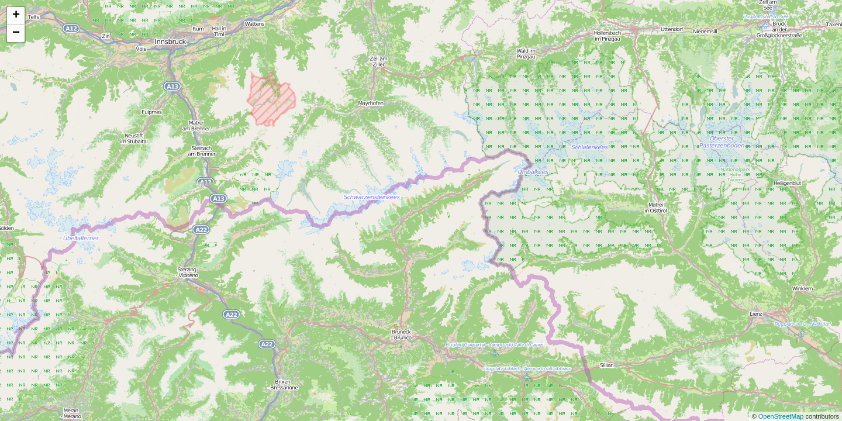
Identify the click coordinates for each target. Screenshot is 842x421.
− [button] (16, 33)
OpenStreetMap (782, 416)
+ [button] (16, 16)
